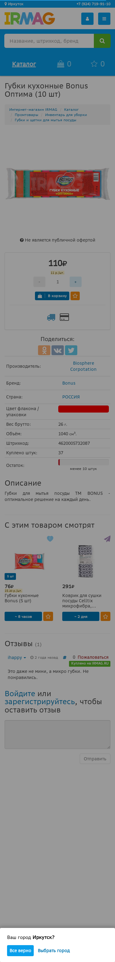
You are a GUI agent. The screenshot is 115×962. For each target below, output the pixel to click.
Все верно (20, 950)
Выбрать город (54, 950)
